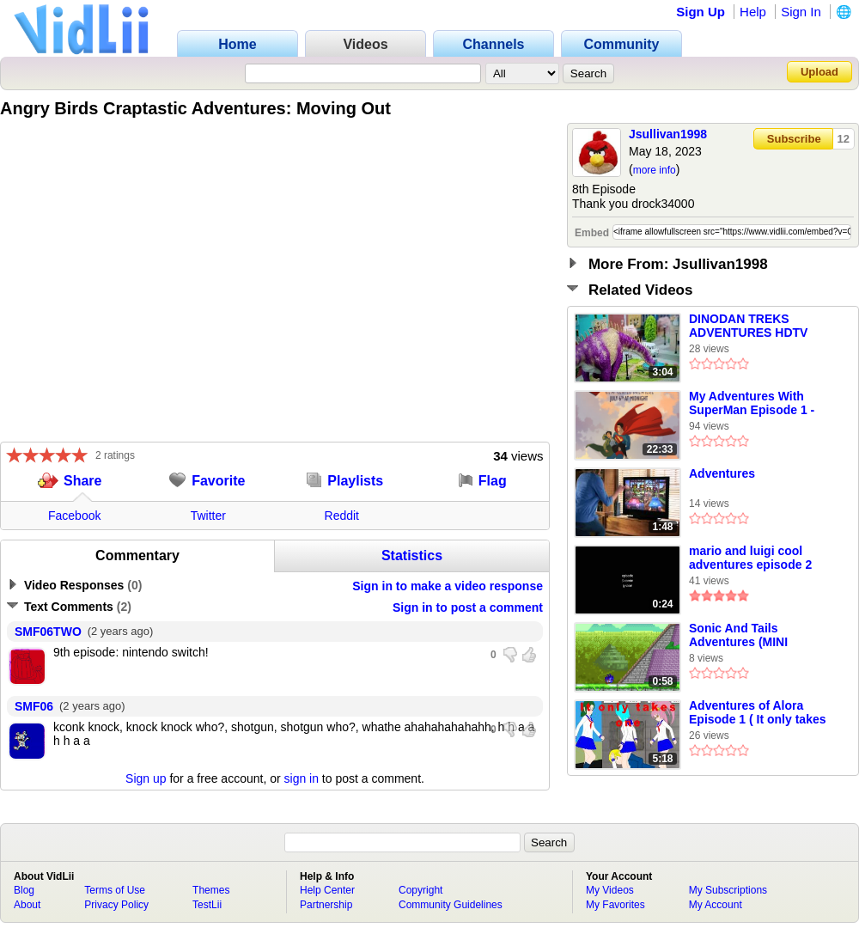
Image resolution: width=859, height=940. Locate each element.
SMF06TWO (48, 631)
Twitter (208, 515)
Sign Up (700, 11)
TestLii (207, 905)
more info (654, 170)
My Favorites (615, 905)
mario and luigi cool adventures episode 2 (750, 557)
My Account (715, 905)
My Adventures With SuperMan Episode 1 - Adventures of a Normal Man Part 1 (757, 403)
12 (844, 138)
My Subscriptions (728, 890)
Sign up (145, 778)
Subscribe (794, 138)
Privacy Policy (116, 905)
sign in (301, 778)
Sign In (801, 11)
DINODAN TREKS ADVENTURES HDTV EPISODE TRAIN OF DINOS (748, 326)
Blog (24, 890)
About (27, 905)
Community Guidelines (451, 905)
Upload (819, 71)
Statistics (411, 555)
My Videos (610, 890)
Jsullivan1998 (668, 134)
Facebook (74, 515)
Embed (592, 233)
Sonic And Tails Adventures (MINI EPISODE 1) (738, 635)
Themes (210, 890)
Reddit (342, 515)
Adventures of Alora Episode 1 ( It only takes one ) (757, 713)
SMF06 (34, 706)
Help (753, 11)
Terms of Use (114, 890)
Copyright (420, 890)
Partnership (326, 905)
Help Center (327, 890)
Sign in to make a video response (447, 586)
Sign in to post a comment (468, 607)
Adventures (722, 473)
